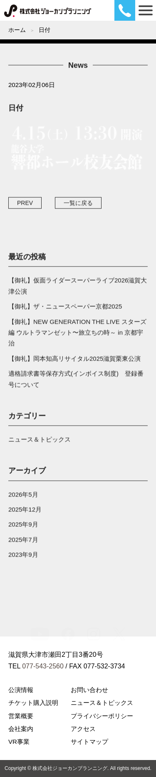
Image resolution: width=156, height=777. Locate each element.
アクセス (83, 728)
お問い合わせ (89, 689)
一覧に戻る (78, 204)
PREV (25, 204)
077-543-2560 (43, 666)
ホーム (17, 30)
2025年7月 (23, 541)
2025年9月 (23, 526)
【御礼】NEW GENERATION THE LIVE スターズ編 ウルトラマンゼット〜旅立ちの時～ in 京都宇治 (77, 334)
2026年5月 (23, 495)
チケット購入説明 (33, 702)
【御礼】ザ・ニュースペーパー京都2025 (65, 307)
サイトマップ (89, 741)
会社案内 (20, 728)
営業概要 (20, 715)
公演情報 (20, 689)
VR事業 (19, 741)
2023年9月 (23, 555)
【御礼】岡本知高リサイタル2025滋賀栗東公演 (74, 359)
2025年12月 (25, 510)
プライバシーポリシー (102, 715)
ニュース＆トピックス (39, 440)
